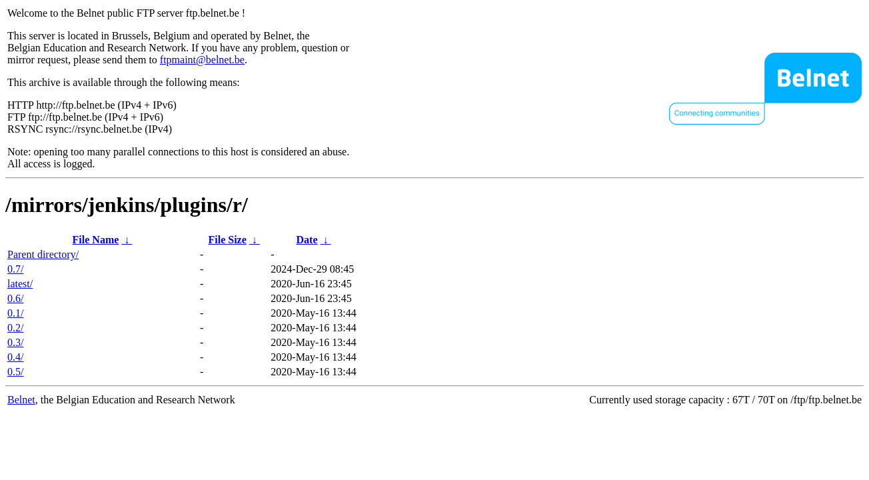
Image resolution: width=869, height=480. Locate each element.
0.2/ (15, 327)
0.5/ (15, 371)
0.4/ (15, 357)
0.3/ (15, 342)
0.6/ (15, 298)
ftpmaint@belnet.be (202, 59)
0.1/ (15, 313)
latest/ (20, 283)
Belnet (21, 399)
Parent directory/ (43, 254)
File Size (227, 239)
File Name (96, 239)
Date (307, 239)
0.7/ (15, 269)
